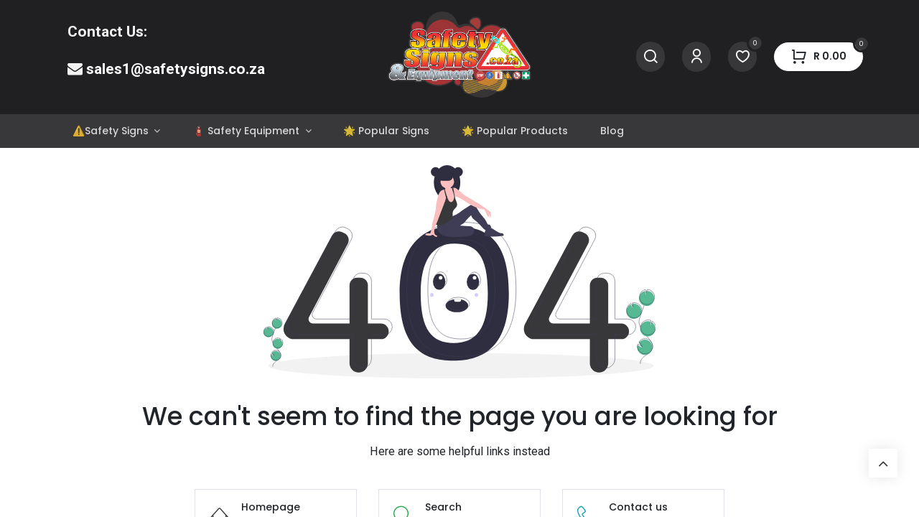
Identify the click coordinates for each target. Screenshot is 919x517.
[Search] (650, 57)
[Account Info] (696, 57)
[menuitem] (116, 131)
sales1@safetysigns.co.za (175, 69)
